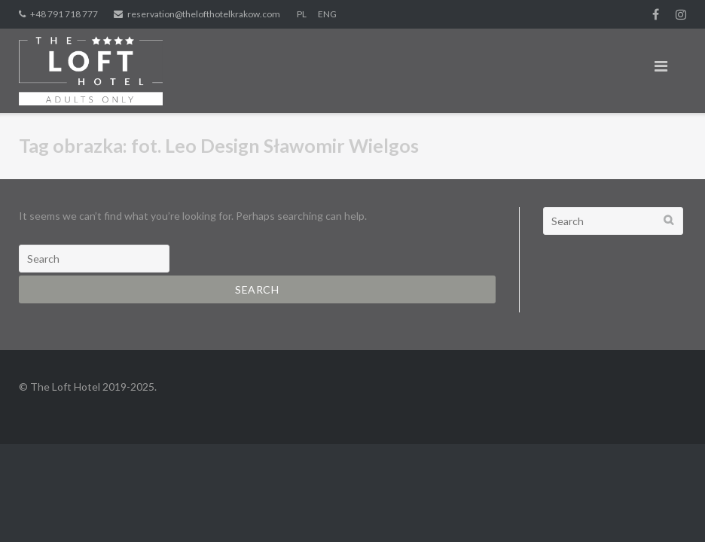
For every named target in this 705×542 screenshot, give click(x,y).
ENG (327, 14)
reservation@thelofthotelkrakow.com (203, 14)
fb (655, 14)
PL (302, 14)
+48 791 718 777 (64, 14)
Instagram (681, 14)
